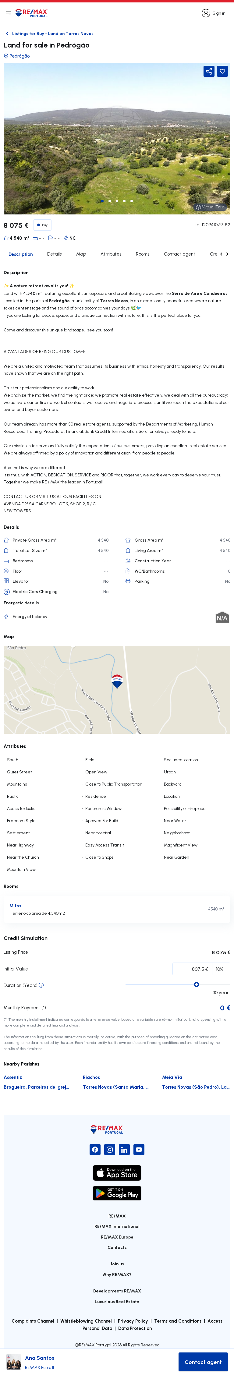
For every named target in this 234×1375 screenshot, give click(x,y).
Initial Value (16, 969)
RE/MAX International (117, 1226)
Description (21, 254)
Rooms (142, 254)
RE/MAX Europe (117, 1237)
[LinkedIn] (124, 1149)
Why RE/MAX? (117, 1274)
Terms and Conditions (177, 1321)
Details (54, 254)
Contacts (117, 1247)
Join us (117, 1264)
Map (81, 254)
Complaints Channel (33, 1321)
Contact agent (179, 254)
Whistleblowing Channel (86, 1321)
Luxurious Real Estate (117, 1301)
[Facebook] (95, 1149)
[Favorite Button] (222, 71)
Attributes (111, 254)
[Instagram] (109, 1149)
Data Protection (135, 1328)
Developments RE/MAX (117, 1291)
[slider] (196, 984)
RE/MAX (117, 1216)
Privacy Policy (133, 1321)
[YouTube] (138, 1149)
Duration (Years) (20, 985)
